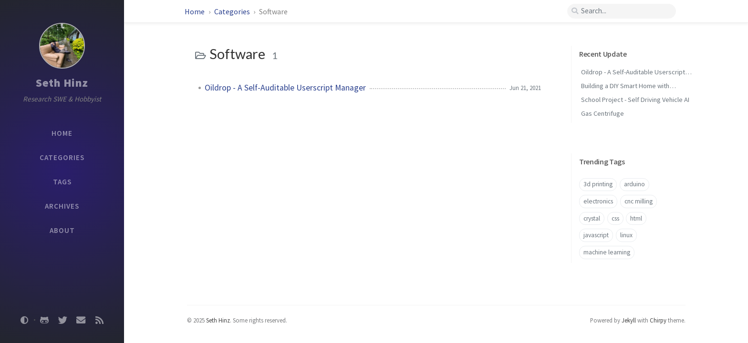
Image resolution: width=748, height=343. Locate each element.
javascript (596, 235)
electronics (598, 201)
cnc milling (638, 201)
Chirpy (658, 320)
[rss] (99, 320)
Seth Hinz (62, 82)
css (615, 218)
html (636, 218)
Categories (232, 11)
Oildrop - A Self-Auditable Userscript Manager (285, 87)
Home (195, 11)
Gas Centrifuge (602, 113)
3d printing (598, 184)
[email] (81, 320)
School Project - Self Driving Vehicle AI (635, 99)
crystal (591, 218)
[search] (622, 11)
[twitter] (62, 320)
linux (626, 235)
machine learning (606, 252)
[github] (44, 320)
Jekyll (629, 320)
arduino (634, 184)
